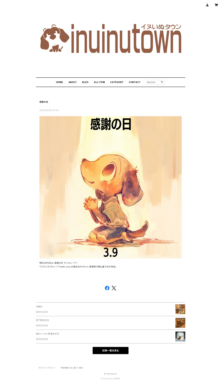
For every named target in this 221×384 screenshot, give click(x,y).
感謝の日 (43, 102)
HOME (59, 82)
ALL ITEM (99, 82)
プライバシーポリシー (47, 368)
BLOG (85, 82)
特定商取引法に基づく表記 (72, 368)
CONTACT (135, 82)
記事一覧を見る (110, 350)
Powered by (110, 378)
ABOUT (72, 82)
